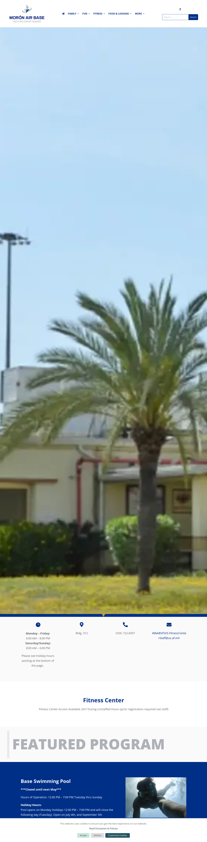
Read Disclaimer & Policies (103, 828)
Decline (97, 835)
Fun (84, 14)
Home (63, 14)
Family (72, 14)
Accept (83, 835)
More (138, 14)
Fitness (97, 14)
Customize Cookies (117, 835)
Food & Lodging (118, 14)
